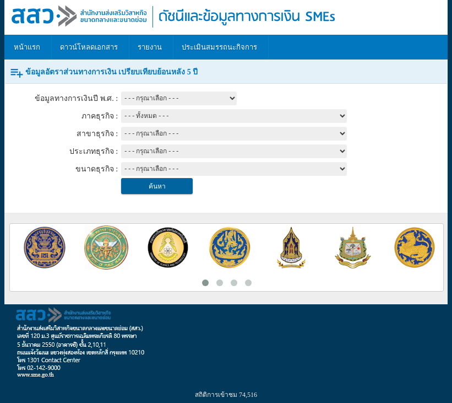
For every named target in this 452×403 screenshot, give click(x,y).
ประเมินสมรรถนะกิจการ (219, 47)
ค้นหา (157, 186)
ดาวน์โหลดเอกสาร (89, 47)
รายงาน (150, 47)
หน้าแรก (27, 47)
